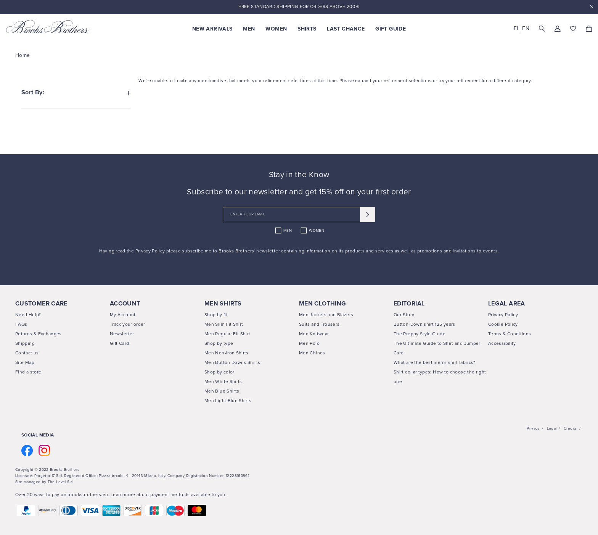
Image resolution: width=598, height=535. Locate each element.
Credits (570, 428)
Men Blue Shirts (221, 391)
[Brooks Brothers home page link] (48, 27)
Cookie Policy (503, 324)
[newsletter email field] (299, 214)
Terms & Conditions (509, 334)
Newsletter (122, 334)
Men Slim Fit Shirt (223, 324)
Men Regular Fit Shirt (227, 334)
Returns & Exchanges (38, 334)
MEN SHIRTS (223, 304)
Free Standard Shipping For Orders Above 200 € (298, 7)
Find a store (28, 372)
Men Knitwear (314, 334)
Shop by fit (216, 315)
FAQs (21, 324)
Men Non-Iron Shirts (226, 353)
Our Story (404, 315)
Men (249, 29)
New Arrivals (212, 29)
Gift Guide (390, 29)
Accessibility (502, 343)
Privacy (533, 428)
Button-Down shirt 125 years (424, 324)
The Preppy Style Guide (419, 334)
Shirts (306, 29)
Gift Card (119, 343)
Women (276, 29)
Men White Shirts (223, 382)
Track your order (127, 324)
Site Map (24, 362)
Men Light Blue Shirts (228, 401)
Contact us (27, 353)
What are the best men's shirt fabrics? (435, 362)
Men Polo (309, 343)
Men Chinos (312, 353)
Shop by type (218, 343)
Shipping (25, 343)
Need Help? (28, 315)
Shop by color (219, 372)
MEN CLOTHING (322, 304)
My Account (123, 315)
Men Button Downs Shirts (232, 362)
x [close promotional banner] (591, 7)
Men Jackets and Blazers (326, 315)
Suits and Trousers (319, 324)
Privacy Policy (150, 251)
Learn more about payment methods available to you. (169, 495)
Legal (552, 428)
